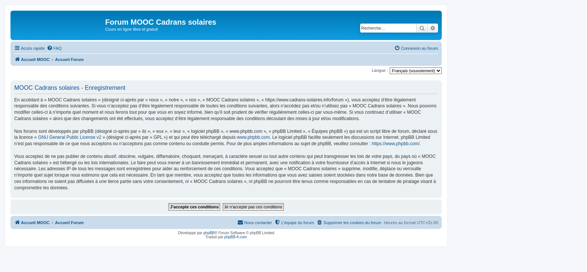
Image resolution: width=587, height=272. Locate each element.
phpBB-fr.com (235, 237)
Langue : (380, 70)
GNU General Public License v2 (69, 137)
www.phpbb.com (253, 137)
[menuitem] (54, 48)
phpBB (209, 233)
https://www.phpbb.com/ (395, 143)
